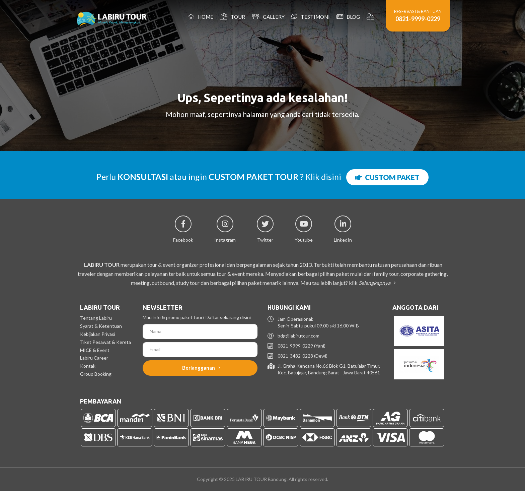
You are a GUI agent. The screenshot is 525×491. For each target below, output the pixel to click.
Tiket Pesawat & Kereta (105, 342)
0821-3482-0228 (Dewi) (302, 356)
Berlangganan (201, 368)
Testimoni (310, 16)
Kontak (87, 366)
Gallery (268, 16)
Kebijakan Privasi (97, 334)
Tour (232, 16)
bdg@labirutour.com (298, 336)
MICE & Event (94, 350)
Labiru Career (94, 358)
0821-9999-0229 (417, 18)
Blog (348, 16)
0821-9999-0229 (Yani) (301, 346)
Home (200, 16)
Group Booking (95, 374)
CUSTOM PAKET (387, 177)
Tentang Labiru (96, 318)
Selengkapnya (376, 283)
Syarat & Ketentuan (101, 326)
